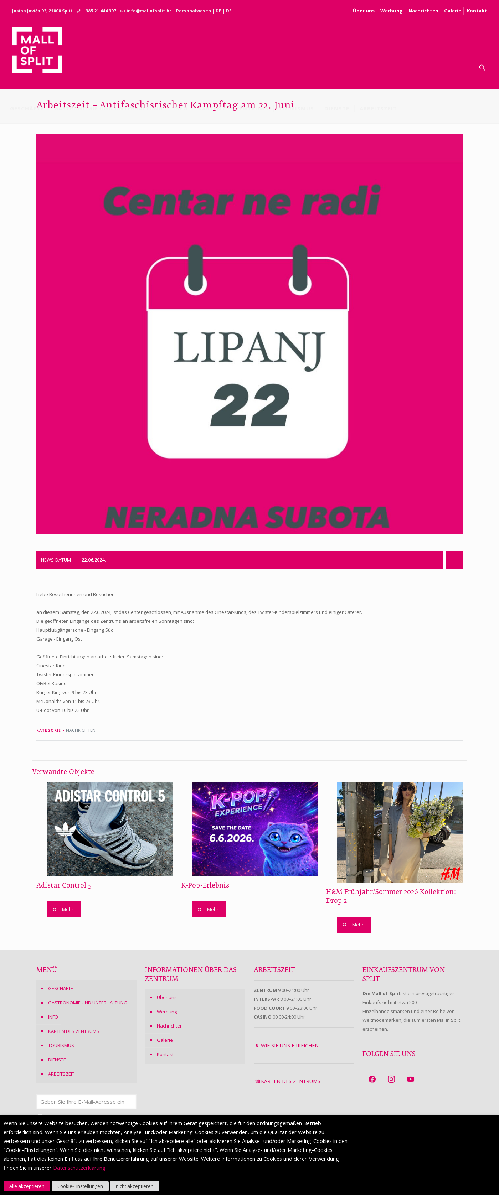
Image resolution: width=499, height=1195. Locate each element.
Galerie (452, 10)
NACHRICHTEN (81, 730)
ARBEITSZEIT (61, 1074)
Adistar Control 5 (64, 886)
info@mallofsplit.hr (149, 11)
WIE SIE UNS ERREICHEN (290, 1045)
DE (218, 11)
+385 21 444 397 (99, 11)
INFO (53, 1017)
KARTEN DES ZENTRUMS (73, 1031)
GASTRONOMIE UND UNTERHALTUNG (87, 1002)
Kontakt (477, 10)
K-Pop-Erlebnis (205, 886)
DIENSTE (57, 1059)
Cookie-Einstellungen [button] (80, 1186)
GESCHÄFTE (60, 988)
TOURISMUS (61, 1045)
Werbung (391, 10)
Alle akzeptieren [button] (27, 1186)
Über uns (364, 10)
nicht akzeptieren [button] (135, 1186)
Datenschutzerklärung (79, 1167)
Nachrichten (423, 10)
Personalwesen (193, 11)
